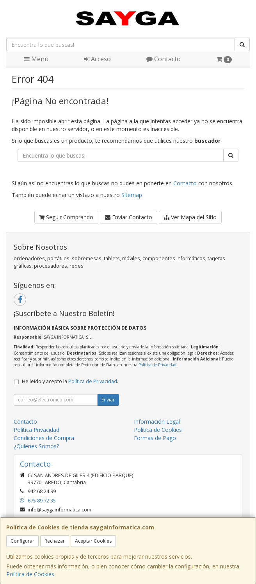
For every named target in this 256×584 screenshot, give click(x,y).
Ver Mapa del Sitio (190, 217)
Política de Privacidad (157, 364)
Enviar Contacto (128, 217)
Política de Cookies (30, 574)
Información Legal (157, 421)
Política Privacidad (36, 429)
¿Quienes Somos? (36, 446)
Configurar (22, 541)
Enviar (108, 399)
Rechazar (54, 541)
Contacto (163, 59)
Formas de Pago (155, 438)
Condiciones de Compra (44, 438)
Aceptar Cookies (93, 541)
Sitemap (131, 195)
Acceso (97, 59)
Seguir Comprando (66, 217)
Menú (36, 59)
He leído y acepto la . (70, 381)
